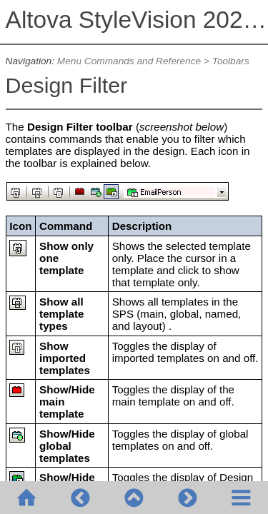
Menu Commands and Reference (129, 61)
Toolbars (230, 61)
